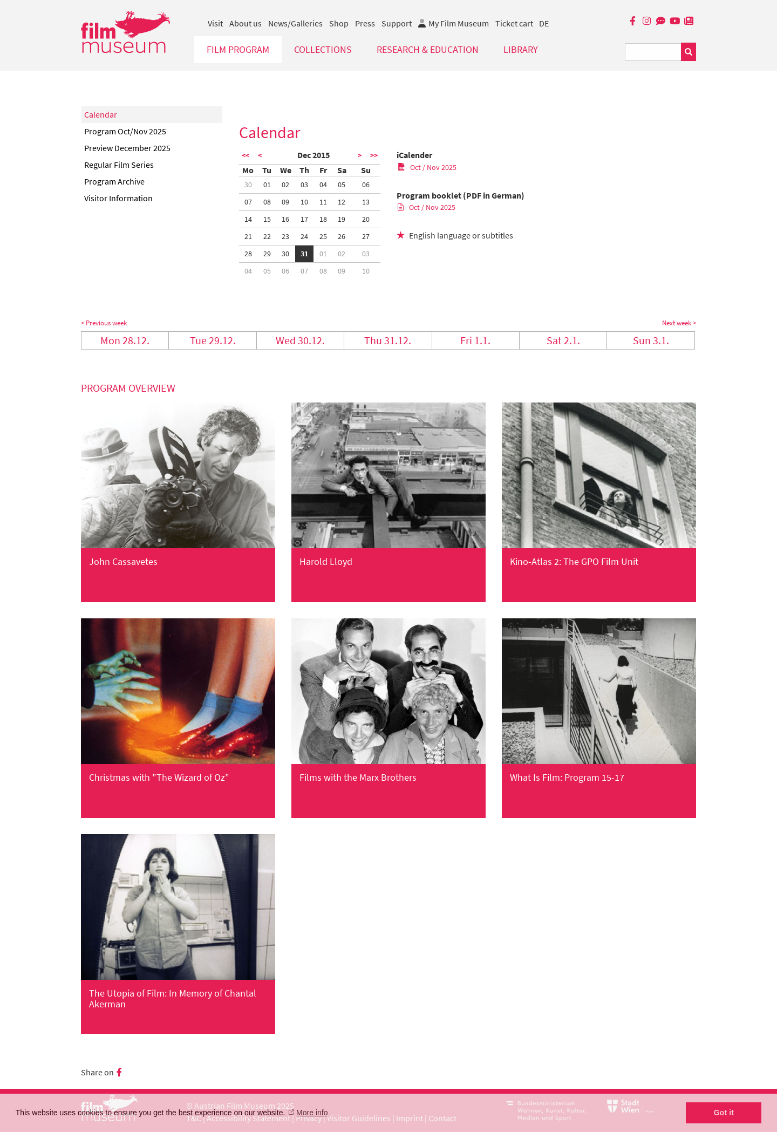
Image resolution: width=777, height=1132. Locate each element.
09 (285, 202)
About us (245, 23)
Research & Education (428, 49)
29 (267, 253)
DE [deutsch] (544, 23)
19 (341, 219)
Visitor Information (118, 198)
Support (396, 23)
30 (248, 184)
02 (285, 184)
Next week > (679, 323)
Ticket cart (514, 23)
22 (267, 236)
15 (267, 219)
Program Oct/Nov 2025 (125, 131)
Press (365, 23)
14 (248, 219)
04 (323, 184)
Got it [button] (723, 1112)
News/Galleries (295, 23)
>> (374, 155)
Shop (339, 23)
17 (304, 219)
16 (285, 219)
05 (341, 184)
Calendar (100, 114)
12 (341, 202)
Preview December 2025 (127, 147)
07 (248, 202)
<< (245, 155)
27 (366, 236)
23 (285, 236)
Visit (215, 23)
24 (304, 236)
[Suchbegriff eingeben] (653, 52)
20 (366, 219)
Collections (323, 49)
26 (341, 236)
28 (248, 253)
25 (323, 236)
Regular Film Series (119, 164)
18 (323, 219)
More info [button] (312, 1112)
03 (304, 184)
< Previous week (104, 323)
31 (304, 253)
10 (304, 202)
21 (248, 236)
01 (267, 184)
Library (520, 49)
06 (366, 184)
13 (366, 202)
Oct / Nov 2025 (427, 167)
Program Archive (114, 181)
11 (323, 202)
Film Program (238, 49)
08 (267, 202)
